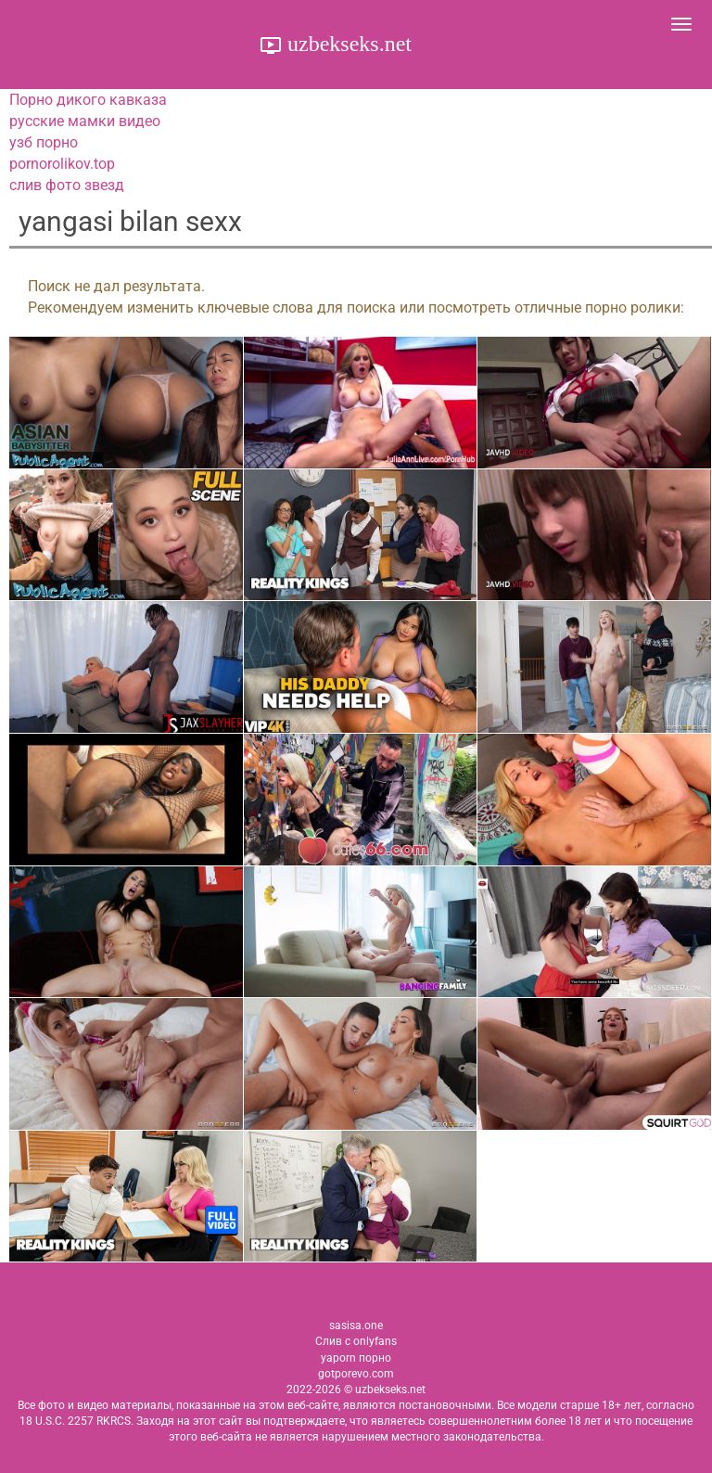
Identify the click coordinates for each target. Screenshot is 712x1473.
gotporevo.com (356, 1373)
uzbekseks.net (347, 44)
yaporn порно (356, 1357)
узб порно (43, 142)
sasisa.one (356, 1325)
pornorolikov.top (62, 164)
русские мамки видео (84, 121)
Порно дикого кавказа (88, 100)
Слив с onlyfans (356, 1341)
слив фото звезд (66, 185)
